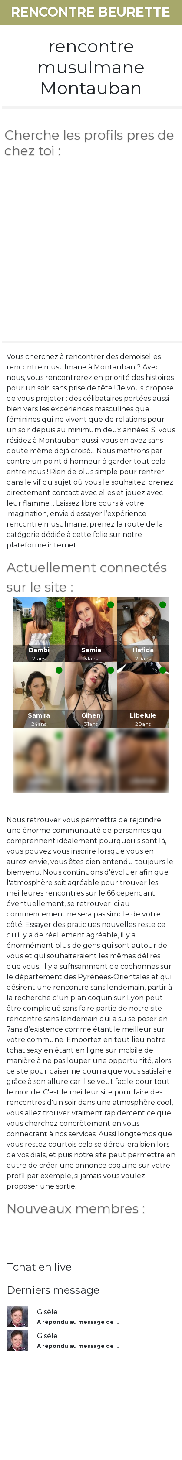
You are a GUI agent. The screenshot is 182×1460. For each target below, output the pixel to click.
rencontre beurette (90, 12)
